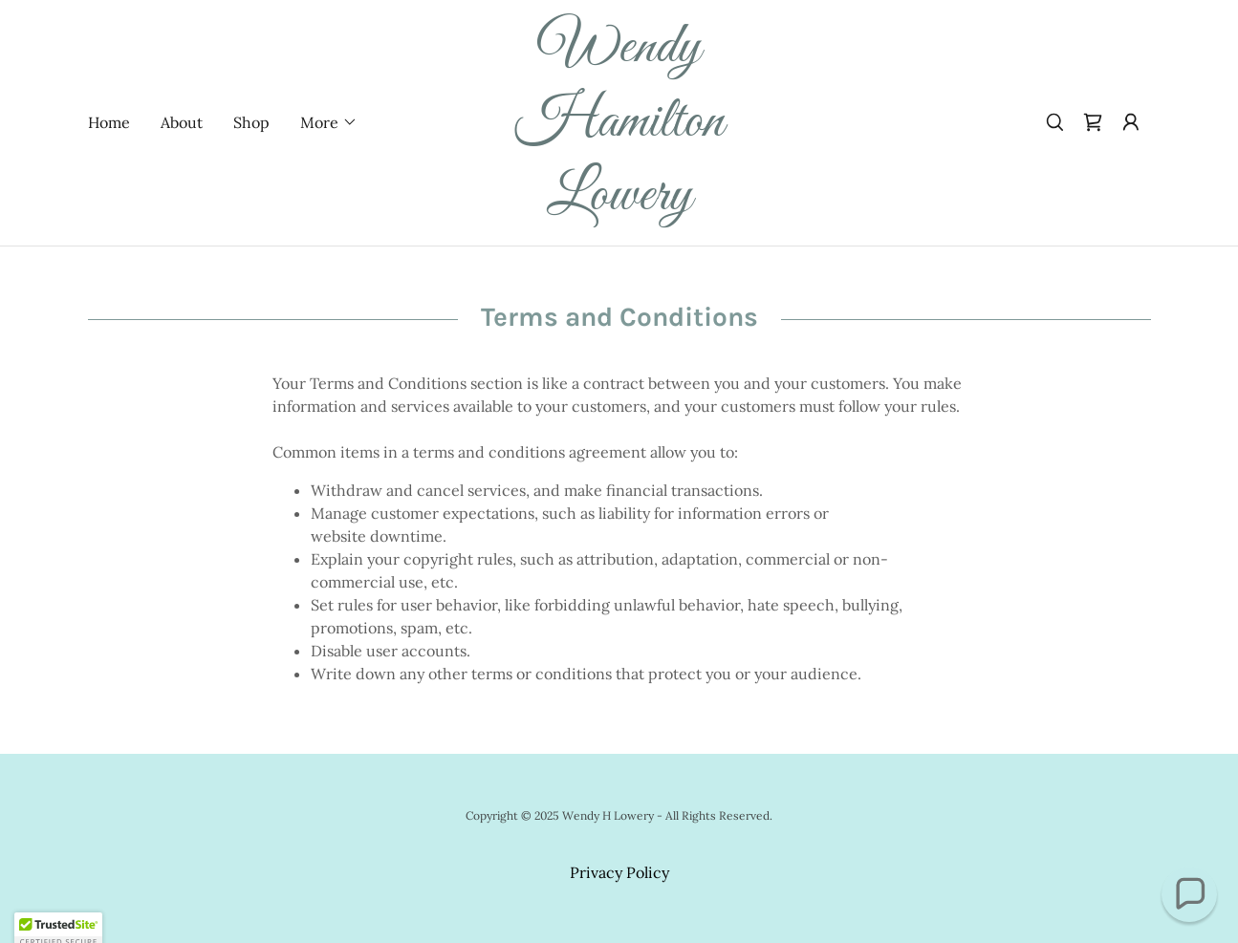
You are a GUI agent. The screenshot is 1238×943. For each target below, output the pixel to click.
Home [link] (109, 122)
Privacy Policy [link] (619, 872)
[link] (619, 203)
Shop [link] (251, 122)
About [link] (182, 122)
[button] (329, 122)
